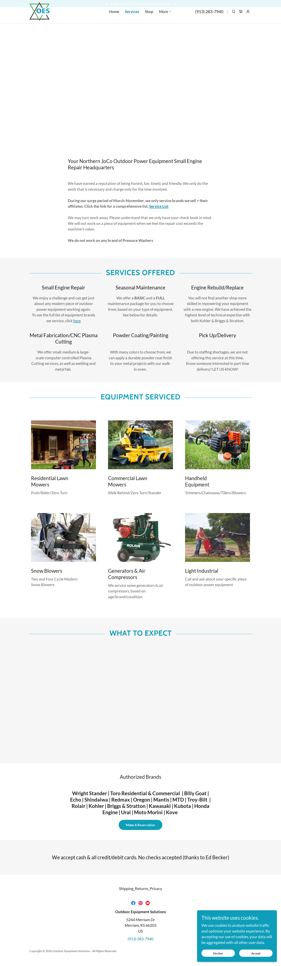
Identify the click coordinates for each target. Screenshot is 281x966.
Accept (257, 953)
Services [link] (132, 19)
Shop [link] (149, 18)
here (77, 320)
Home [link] (114, 18)
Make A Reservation (140, 825)
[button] (165, 19)
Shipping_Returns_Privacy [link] (140, 888)
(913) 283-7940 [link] (209, 18)
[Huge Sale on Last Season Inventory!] (140, 4)
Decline (224, 953)
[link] (39, 18)
